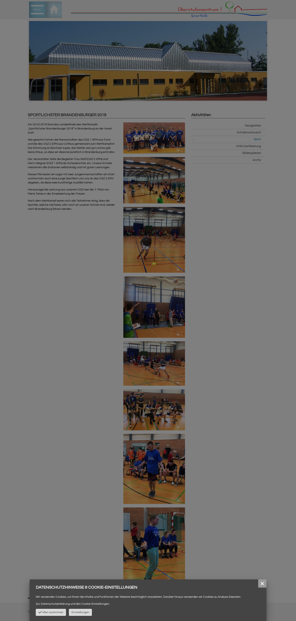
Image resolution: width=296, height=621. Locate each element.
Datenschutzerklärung (55, 603)
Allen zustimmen (50, 612)
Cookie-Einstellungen (95, 603)
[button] (262, 583)
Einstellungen (80, 612)
